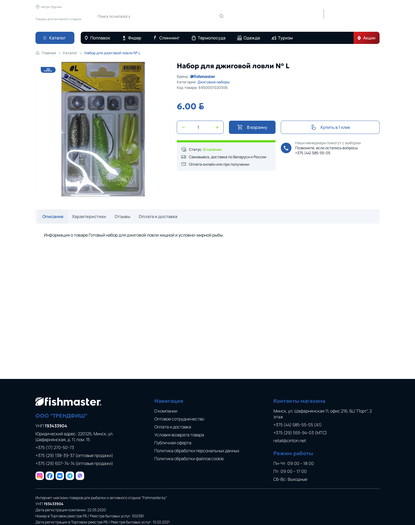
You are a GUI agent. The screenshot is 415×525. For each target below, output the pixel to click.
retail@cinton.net (289, 440)
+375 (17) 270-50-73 (54, 447)
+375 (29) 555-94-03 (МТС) (300, 433)
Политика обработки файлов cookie (189, 458)
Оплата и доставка (187, 6)
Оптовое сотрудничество (179, 419)
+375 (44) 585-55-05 (312, 152)
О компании (104, 6)
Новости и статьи (134, 6)
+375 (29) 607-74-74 (74, 463)
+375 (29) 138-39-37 (74, 455)
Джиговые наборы (213, 81)
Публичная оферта (172, 443)
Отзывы (160, 6)
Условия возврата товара (179, 435)
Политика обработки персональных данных (196, 451)
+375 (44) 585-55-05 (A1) (297, 425)
